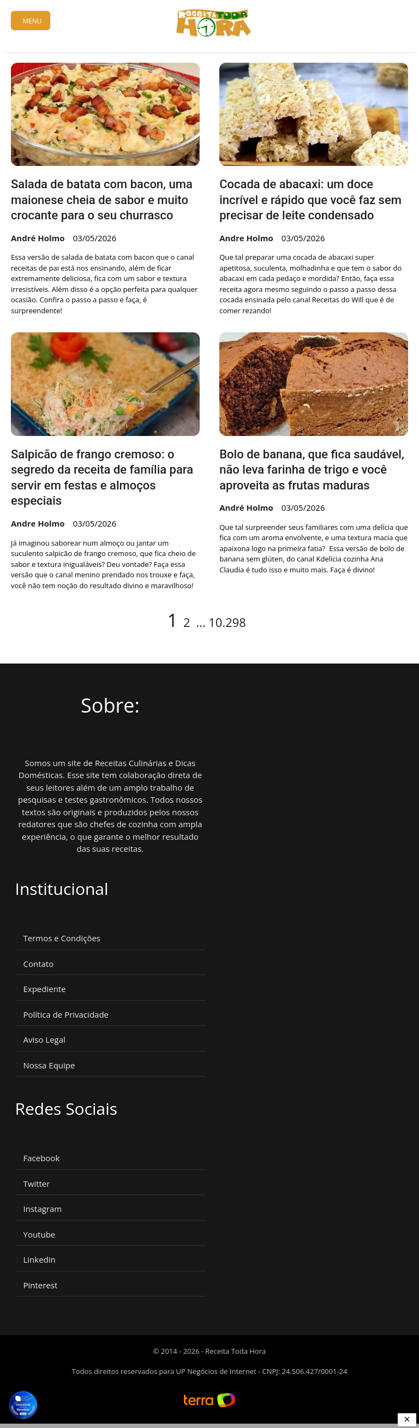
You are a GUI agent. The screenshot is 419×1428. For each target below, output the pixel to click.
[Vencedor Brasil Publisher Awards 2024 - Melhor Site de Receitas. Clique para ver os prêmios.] (23, 1405)
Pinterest (40, 1285)
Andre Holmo (246, 237)
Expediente (44, 989)
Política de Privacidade (66, 1014)
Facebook (41, 1158)
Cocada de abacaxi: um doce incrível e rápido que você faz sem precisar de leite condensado (310, 199)
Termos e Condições (62, 938)
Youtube (39, 1234)
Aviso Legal (44, 1040)
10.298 (227, 622)
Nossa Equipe (49, 1065)
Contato (38, 964)
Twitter (36, 1184)
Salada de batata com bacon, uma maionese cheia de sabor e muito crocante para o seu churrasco (102, 199)
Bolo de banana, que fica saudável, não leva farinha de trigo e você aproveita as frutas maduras (311, 469)
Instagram (42, 1209)
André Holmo (38, 237)
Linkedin (39, 1259)
